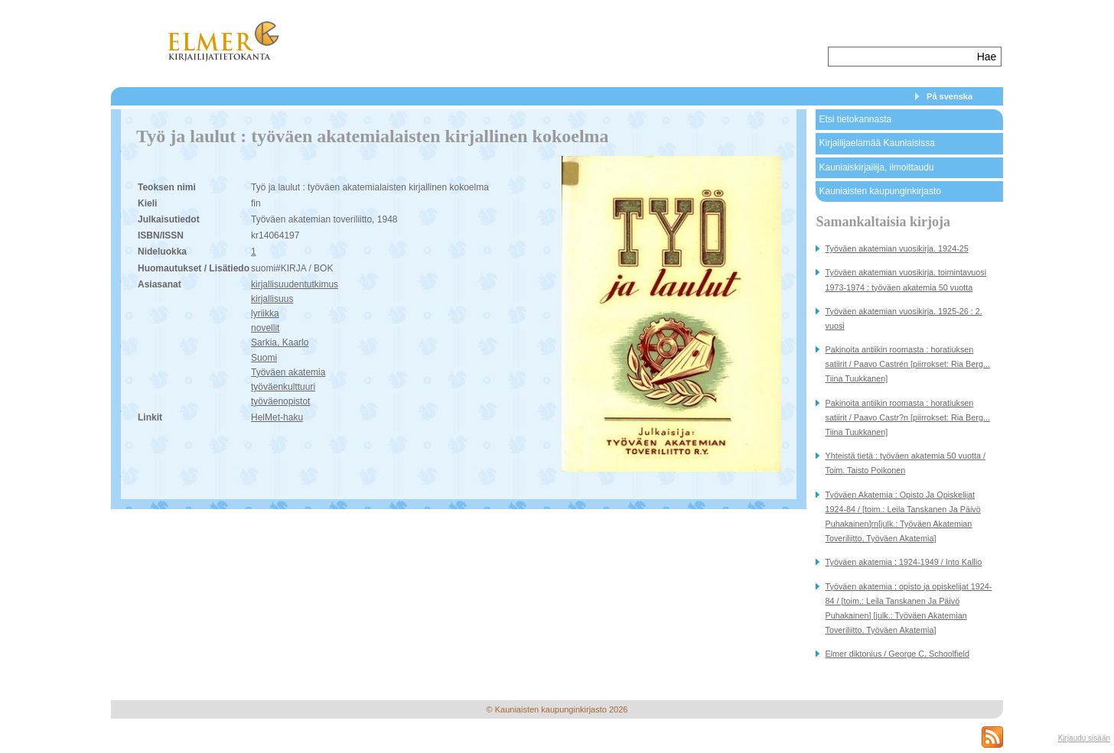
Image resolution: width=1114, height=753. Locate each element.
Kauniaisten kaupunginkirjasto (879, 191)
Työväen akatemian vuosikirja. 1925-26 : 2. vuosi (903, 318)
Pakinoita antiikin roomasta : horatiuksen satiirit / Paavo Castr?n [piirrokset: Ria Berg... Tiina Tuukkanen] (907, 417)
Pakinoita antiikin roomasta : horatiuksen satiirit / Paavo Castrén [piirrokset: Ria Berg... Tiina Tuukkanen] (907, 364)
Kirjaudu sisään (1084, 738)
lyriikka (265, 313)
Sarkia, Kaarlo (279, 342)
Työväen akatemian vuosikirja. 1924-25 (896, 248)
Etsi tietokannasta (855, 119)
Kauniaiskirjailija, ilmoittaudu (876, 167)
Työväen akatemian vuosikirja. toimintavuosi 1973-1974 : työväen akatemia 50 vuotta (905, 279)
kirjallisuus (272, 299)
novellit (265, 328)
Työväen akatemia (288, 372)
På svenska (949, 96)
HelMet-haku (277, 417)
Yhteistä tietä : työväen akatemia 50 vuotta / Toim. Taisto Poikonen (905, 463)
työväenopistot (280, 401)
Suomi (264, 357)
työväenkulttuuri (283, 386)
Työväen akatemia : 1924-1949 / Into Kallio (903, 561)
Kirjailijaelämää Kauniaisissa (876, 143)
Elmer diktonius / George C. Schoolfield (897, 653)
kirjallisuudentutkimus (294, 284)
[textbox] (901, 56)
